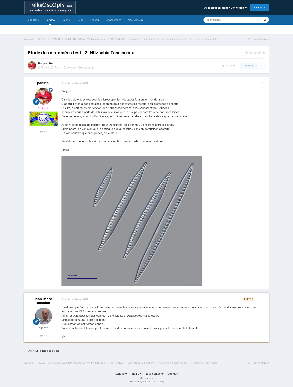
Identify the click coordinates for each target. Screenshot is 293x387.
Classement (114, 19)
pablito (48, 63)
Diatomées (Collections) (78, 67)
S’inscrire (259, 7)
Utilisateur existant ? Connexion (225, 7)
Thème (135, 373)
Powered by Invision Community (146, 381)
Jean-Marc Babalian (43, 301)
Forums (50, 21)
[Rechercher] (223, 20)
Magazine (33, 19)
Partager (229, 65)
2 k (43, 131)
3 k (43, 335)
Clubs (80, 19)
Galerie (65, 19)
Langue (121, 373)
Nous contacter (154, 373)
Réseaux (95, 19)
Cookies (172, 373)
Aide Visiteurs (135, 19)
